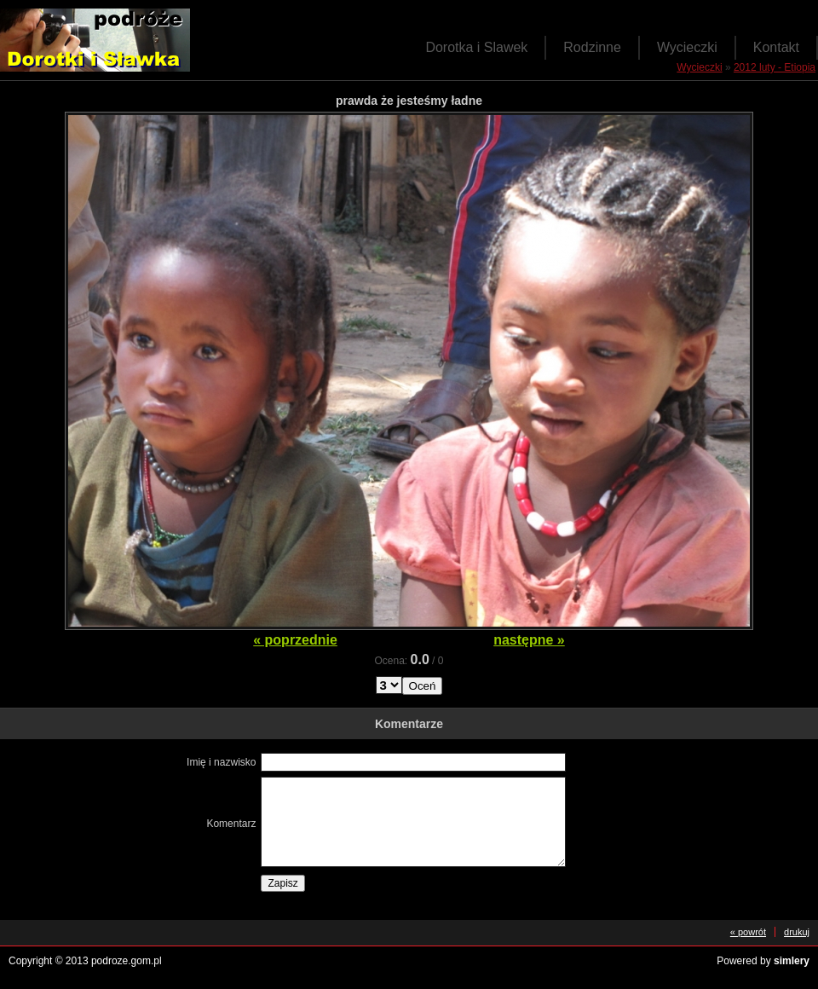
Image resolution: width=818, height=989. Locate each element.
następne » (529, 640)
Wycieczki (687, 47)
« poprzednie (295, 640)
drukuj (796, 932)
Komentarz (231, 824)
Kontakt (776, 47)
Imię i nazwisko (221, 762)
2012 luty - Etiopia (774, 67)
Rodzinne (592, 47)
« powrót (748, 932)
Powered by (763, 961)
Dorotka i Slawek (476, 47)
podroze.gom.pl (126, 961)
